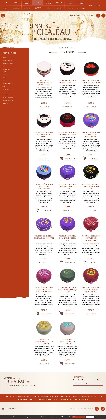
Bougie (4, 77)
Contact (91, 15)
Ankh (3, 86)
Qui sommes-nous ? (74, 15)
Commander (70, 159)
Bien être (5, 103)
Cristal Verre (6, 89)
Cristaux (4, 57)
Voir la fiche (44, 107)
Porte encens (6, 69)
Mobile (4, 72)
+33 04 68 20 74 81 (11, 409)
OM (3, 66)
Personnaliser (90, 417)
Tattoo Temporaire (7, 97)
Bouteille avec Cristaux (8, 100)
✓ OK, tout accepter (78, 417)
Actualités (84, 15)
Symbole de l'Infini (7, 83)
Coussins (5, 95)
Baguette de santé (7, 63)
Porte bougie (6, 75)
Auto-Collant (6, 92)
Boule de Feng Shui (7, 60)
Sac (3, 80)
